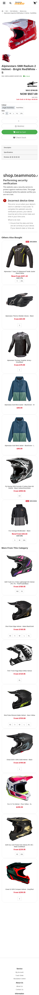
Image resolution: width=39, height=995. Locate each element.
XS (3, 113)
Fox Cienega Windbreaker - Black (19, 531)
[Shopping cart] (34, 3)
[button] (19, 126)
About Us (19, 986)
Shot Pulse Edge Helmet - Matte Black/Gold (19, 626)
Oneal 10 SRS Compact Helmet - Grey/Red (20, 889)
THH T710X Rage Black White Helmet (19, 671)
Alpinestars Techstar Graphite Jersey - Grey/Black (19, 361)
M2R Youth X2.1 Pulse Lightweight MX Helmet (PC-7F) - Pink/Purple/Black (20, 583)
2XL (21, 113)
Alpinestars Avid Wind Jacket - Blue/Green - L (19, 445)
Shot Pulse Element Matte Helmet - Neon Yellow (19, 715)
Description (7, 147)
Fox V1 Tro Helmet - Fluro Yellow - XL (19, 804)
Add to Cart (19, 132)
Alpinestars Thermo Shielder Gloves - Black (19, 316)
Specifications (8, 152)
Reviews (12, 157)
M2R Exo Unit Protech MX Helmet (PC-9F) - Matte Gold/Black (19, 845)
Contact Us (19, 989)
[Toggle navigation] (4, 3)
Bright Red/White (8, 108)
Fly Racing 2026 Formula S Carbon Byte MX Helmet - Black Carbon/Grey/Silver (19, 487)
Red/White (19, 108)
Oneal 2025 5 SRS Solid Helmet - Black (19, 759)
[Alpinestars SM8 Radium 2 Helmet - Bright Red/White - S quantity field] (19, 121)
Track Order (19, 975)
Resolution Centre (20, 979)
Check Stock (19, 137)
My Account (19, 972)
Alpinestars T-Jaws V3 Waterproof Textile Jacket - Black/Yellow (19, 272)
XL (17, 113)
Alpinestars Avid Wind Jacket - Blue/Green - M (19, 405)
